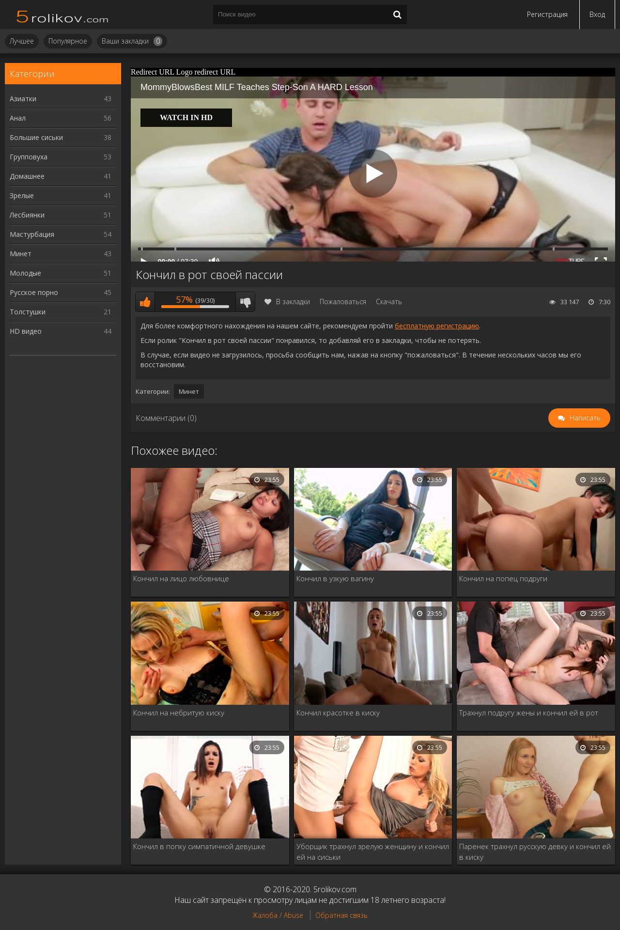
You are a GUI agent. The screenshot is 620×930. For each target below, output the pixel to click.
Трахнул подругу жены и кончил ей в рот (528, 712)
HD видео (60, 331)
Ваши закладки (132, 41)
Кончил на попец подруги (503, 578)
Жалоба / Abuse (277, 915)
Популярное (67, 41)
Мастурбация (60, 234)
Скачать (389, 301)
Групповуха (60, 156)
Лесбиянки (60, 214)
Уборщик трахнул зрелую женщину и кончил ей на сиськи (372, 851)
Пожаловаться (343, 301)
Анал (60, 118)
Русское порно (60, 292)
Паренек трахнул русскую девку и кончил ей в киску (535, 851)
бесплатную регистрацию (437, 325)
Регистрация (547, 14)
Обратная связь (341, 915)
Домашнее (60, 176)
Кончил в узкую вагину (335, 578)
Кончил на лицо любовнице (181, 578)
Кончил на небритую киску (178, 712)
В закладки (287, 301)
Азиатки (60, 98)
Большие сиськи (60, 137)
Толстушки (60, 311)
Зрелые (60, 195)
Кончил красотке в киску (338, 712)
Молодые (60, 273)
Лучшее (22, 41)
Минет (60, 253)
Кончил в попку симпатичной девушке (199, 846)
